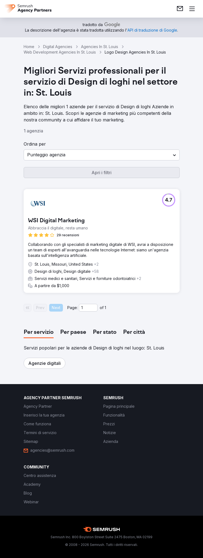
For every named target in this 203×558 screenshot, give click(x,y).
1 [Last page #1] (105, 307)
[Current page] (88, 307)
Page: (72, 307)
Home (29, 46)
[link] (180, 8)
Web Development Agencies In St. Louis (60, 52)
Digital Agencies (57, 46)
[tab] (39, 332)
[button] (102, 154)
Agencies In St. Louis (99, 46)
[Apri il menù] (192, 8)
